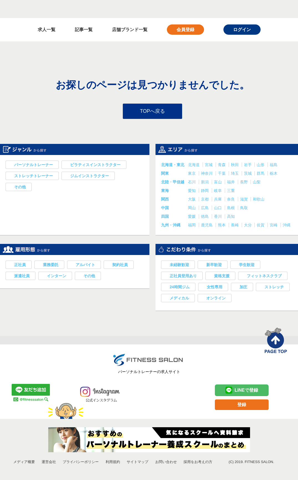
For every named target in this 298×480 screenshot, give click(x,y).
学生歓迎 (246, 265)
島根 (231, 208)
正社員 (20, 265)
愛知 (192, 191)
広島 (205, 208)
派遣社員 (22, 276)
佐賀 (261, 225)
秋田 (235, 165)
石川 (192, 182)
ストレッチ (274, 287)
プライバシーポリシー (81, 462)
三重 (231, 191)
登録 (241, 405)
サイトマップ (137, 462)
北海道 (194, 165)
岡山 (192, 208)
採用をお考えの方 (198, 462)
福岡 (192, 225)
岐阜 (218, 191)
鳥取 (244, 208)
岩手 (248, 165)
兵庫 (218, 200)
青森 (222, 165)
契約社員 (120, 265)
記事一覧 (84, 29)
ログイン (242, 29)
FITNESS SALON (52, 9)
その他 (20, 187)
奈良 (231, 200)
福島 (273, 165)
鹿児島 (207, 225)
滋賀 (244, 200)
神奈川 (207, 174)
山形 (261, 165)
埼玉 (235, 174)
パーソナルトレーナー (33, 165)
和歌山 (258, 200)
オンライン (216, 298)
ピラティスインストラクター (95, 165)
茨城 (248, 174)
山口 (218, 208)
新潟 (205, 182)
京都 (205, 200)
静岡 (205, 191)
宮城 (209, 165)
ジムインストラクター (89, 176)
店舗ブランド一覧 (129, 29)
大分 (248, 225)
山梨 (257, 182)
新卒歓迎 (214, 265)
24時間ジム (180, 287)
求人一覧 (46, 29)
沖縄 (287, 225)
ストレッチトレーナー (33, 176)
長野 (244, 182)
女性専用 (214, 287)
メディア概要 (24, 462)
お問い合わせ (166, 462)
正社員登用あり (183, 276)
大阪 (192, 200)
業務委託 (50, 265)
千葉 (222, 174)
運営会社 (49, 462)
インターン (56, 276)
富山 (218, 182)
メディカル (179, 298)
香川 (218, 217)
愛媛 (192, 217)
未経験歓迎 (179, 265)
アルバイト (85, 265)
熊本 (222, 225)
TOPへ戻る (152, 111)
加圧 (243, 287)
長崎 (235, 225)
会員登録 (185, 29)
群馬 (261, 174)
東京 (192, 174)
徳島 (205, 217)
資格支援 (222, 276)
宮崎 (274, 225)
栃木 (273, 174)
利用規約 (113, 462)
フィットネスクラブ (264, 276)
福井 (231, 182)
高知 (231, 217)
